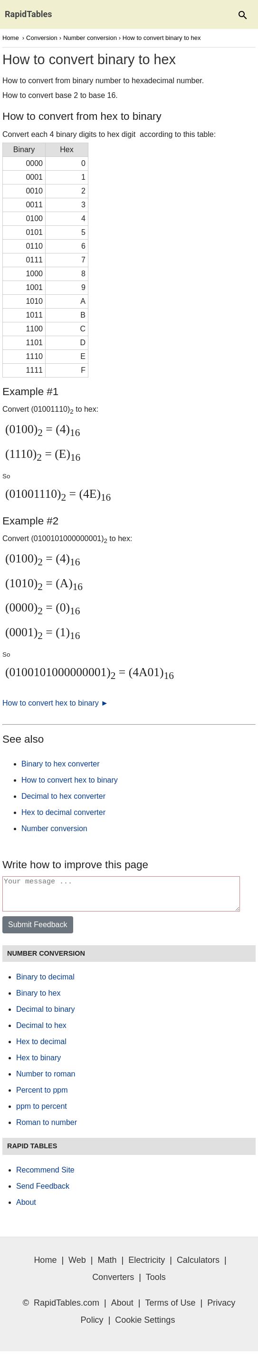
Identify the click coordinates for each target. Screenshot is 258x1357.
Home (10, 37)
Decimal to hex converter (63, 796)
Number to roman (46, 1080)
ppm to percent (41, 1112)
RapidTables (28, 14)
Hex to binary (38, 1063)
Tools (156, 1283)
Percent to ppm (42, 1096)
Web (77, 1265)
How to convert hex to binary (69, 780)
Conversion (41, 37)
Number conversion (90, 37)
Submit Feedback (37, 930)
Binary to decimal (45, 983)
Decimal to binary (45, 1015)
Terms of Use (170, 1308)
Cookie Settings (145, 1325)
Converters (113, 1283)
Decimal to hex (41, 1031)
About (26, 1208)
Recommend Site (45, 1176)
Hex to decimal (41, 1047)
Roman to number (46, 1128)
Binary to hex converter (60, 764)
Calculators (198, 1265)
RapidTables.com (66, 1308)
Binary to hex (38, 999)
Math (106, 1265)
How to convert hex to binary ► (55, 703)
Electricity (146, 1265)
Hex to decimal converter (63, 812)
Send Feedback (42, 1192)
